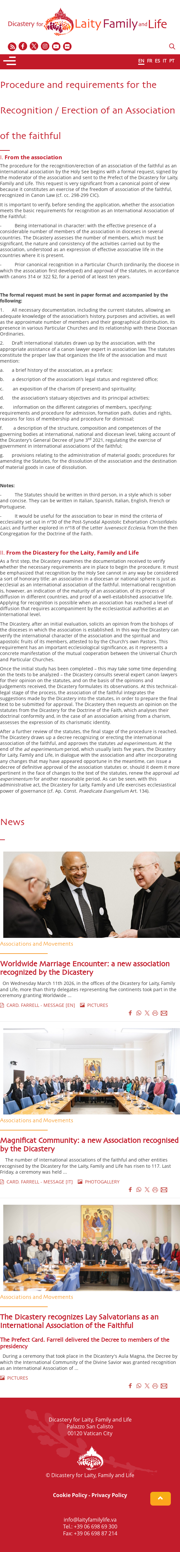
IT (165, 61)
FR (149, 61)
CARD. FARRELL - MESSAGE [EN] (37, 1005)
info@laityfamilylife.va (90, 1519)
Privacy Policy (109, 1495)
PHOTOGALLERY (99, 1182)
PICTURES (94, 1005)
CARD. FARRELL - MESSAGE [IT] (36, 1182)
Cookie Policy (70, 1495)
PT (171, 61)
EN (141, 61)
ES (157, 61)
